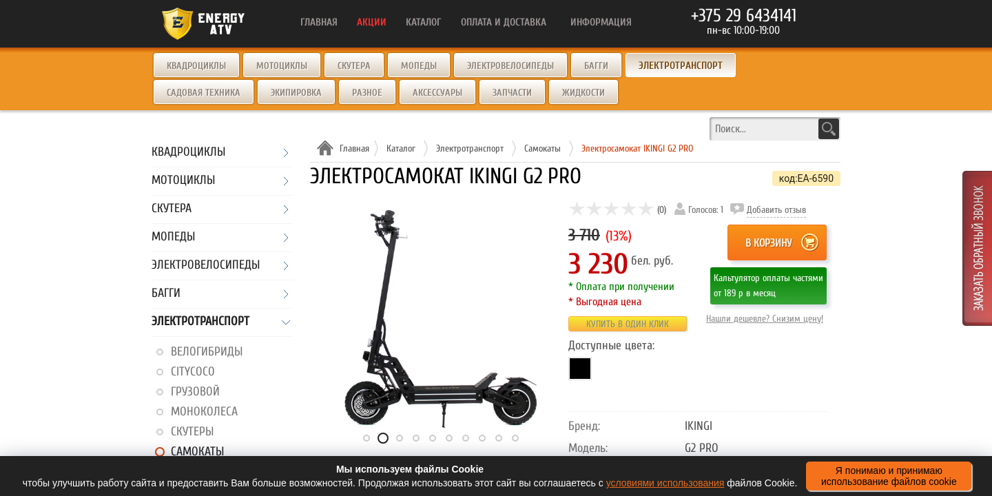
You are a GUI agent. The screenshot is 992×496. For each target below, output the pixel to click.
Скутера (354, 66)
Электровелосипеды (510, 66)
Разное (367, 93)
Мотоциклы (281, 66)
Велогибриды (206, 351)
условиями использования (665, 482)
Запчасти (512, 93)
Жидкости (583, 93)
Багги (596, 66)
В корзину (768, 243)
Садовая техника (203, 93)
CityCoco (193, 371)
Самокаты (197, 451)
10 (515, 438)
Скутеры (192, 431)
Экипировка (296, 93)
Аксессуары (437, 93)
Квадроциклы (196, 66)
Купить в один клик (627, 324)
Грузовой (195, 391)
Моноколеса (204, 411)
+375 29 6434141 (743, 16)
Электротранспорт (200, 322)
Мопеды (419, 66)
